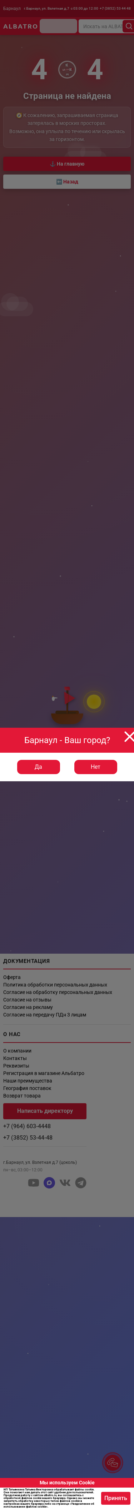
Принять (115, 1498)
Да (38, 766)
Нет (95, 766)
